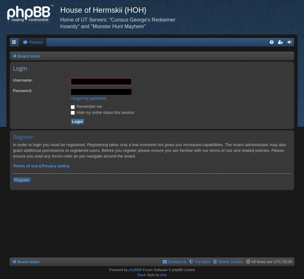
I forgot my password (88, 98)
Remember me (86, 106)
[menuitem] (32, 42)
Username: (23, 80)
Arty (163, 275)
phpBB (134, 270)
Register (21, 180)
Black (142, 275)
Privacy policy (55, 166)
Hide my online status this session (103, 112)
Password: (22, 91)
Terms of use (25, 166)
